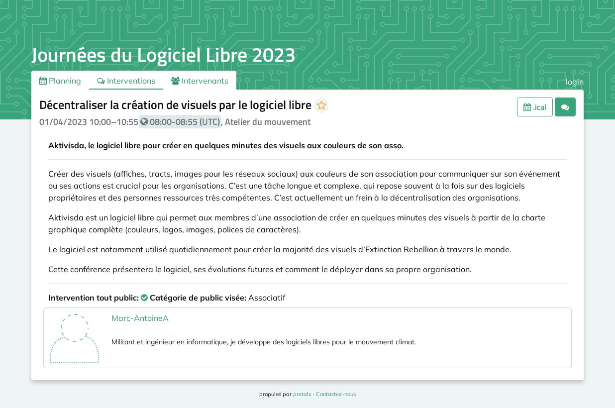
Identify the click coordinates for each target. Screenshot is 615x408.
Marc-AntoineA (140, 318)
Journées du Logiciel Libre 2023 (163, 54)
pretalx (302, 394)
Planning (60, 81)
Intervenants (199, 81)
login (575, 82)
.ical (534, 107)
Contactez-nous (336, 394)
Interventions (126, 81)
